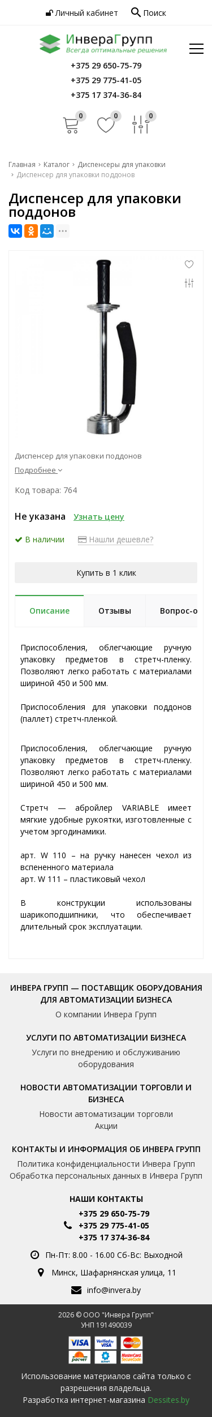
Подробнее (38, 470)
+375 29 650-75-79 (114, 1213)
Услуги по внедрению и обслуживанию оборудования (106, 1058)
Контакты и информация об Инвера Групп (106, 1149)
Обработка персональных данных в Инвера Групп (106, 1175)
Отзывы (114, 610)
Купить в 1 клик (106, 572)
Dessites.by (168, 1399)
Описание (49, 610)
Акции (106, 1125)
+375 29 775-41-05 (114, 1225)
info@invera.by (114, 1290)
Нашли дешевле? (115, 539)
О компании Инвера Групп (106, 1014)
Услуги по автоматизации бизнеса (106, 1037)
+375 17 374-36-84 (114, 1237)
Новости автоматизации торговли (106, 1113)
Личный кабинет (82, 12)
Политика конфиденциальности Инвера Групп (106, 1163)
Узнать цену (98, 516)
